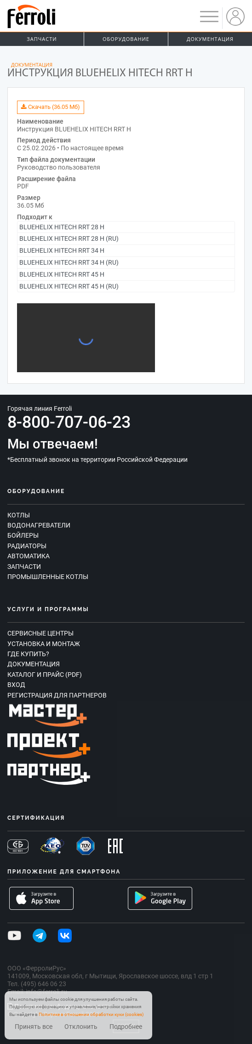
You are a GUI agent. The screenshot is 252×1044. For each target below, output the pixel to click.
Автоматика (28, 556)
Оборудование (126, 38)
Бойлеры (23, 535)
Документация (210, 38)
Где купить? (28, 654)
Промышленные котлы (47, 576)
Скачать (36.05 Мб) (50, 106)
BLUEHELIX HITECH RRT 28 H (61, 227)
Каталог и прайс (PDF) (44, 674)
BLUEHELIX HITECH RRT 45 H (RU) (69, 286)
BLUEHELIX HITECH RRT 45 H (61, 274)
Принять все (33, 1027)
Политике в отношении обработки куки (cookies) (91, 1014)
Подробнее (125, 1027)
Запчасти (42, 38)
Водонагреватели (38, 525)
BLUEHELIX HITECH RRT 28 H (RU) (69, 238)
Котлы (18, 515)
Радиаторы (26, 546)
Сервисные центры (40, 633)
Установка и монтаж (43, 643)
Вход (16, 684)
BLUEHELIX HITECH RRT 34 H (61, 250)
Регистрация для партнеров (57, 695)
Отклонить (80, 1027)
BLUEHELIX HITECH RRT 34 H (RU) (69, 262)
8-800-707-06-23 (69, 422)
